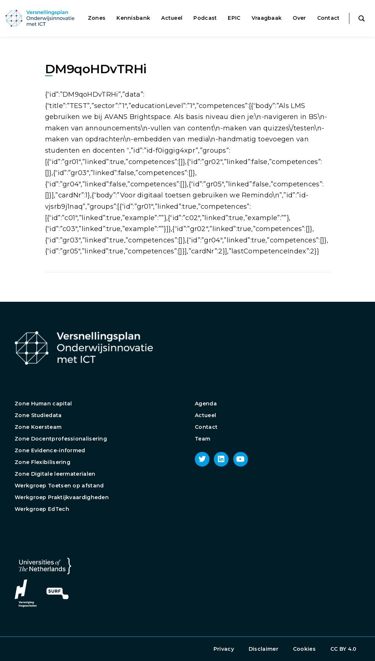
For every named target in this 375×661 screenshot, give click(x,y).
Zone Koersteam (38, 427)
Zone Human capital (43, 403)
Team (202, 438)
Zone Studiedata (38, 415)
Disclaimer (263, 649)
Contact (206, 427)
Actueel (205, 415)
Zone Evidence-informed (50, 450)
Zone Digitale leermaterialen (55, 474)
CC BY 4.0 (343, 649)
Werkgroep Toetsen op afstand (59, 485)
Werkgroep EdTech (42, 509)
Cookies (304, 649)
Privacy (224, 649)
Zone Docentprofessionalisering (61, 438)
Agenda (206, 403)
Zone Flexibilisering (42, 462)
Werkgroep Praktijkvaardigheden (62, 497)
